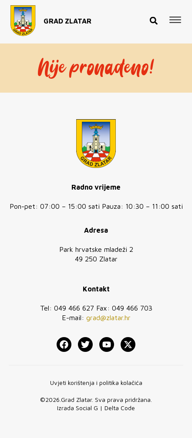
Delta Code (119, 407)
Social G (87, 407)
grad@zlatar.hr (108, 317)
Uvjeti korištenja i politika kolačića (96, 382)
